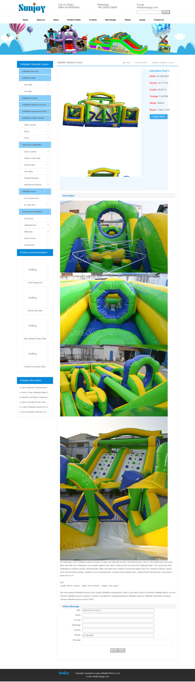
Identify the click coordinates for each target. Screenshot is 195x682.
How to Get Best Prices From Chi (35, 402)
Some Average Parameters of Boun (35, 412)
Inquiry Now (158, 116)
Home (25, 20)
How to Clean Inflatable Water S (35, 392)
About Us (41, 20)
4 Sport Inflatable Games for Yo (35, 407)
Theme (128, 20)
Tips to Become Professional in (34, 387)
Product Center (74, 20)
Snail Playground (35, 282)
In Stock (93, 20)
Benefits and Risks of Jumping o (35, 397)
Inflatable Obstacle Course (34, 64)
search (166, 12)
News (56, 20)
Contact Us (159, 20)
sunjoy (142, 20)
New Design (110, 20)
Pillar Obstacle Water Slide (35, 339)
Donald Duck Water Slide (34, 367)
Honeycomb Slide (35, 311)
